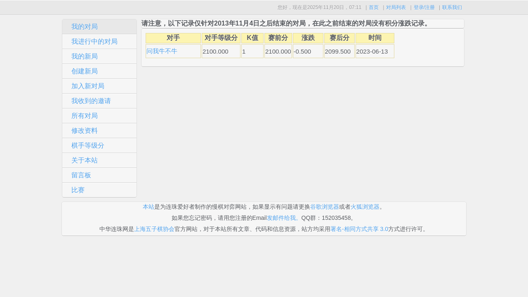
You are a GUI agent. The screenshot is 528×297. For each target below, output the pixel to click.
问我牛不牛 (161, 50)
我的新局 (84, 56)
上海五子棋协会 (154, 229)
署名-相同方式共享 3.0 (359, 229)
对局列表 (396, 7)
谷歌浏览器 (324, 206)
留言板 (81, 175)
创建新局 (84, 71)
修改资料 (84, 130)
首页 (374, 7)
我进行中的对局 (94, 41)
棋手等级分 (87, 145)
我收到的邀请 (91, 100)
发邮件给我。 (284, 217)
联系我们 (452, 7)
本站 (148, 206)
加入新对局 (87, 86)
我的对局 (84, 26)
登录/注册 (424, 7)
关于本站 (84, 160)
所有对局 (84, 115)
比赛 (78, 189)
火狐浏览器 (365, 206)
